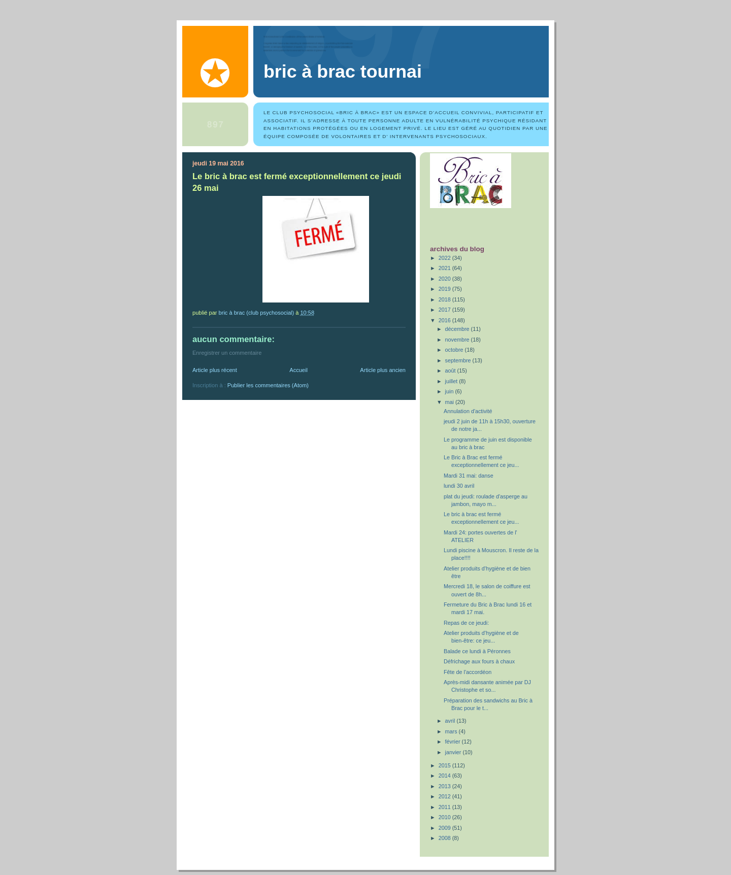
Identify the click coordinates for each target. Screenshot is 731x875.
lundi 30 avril (459, 486)
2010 (445, 817)
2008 (445, 838)
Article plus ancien (383, 370)
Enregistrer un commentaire (226, 353)
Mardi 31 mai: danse (468, 476)
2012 (445, 796)
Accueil (298, 370)
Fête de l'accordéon (467, 672)
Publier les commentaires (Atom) (268, 385)
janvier (454, 752)
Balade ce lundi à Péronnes (477, 651)
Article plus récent (214, 370)
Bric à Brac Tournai (342, 71)
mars (452, 731)
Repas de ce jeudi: (466, 623)
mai (450, 402)
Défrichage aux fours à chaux (479, 661)
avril (451, 721)
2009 (445, 828)
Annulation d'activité (468, 411)
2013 (445, 786)
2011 (445, 807)
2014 (445, 775)
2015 (445, 765)
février (453, 741)
